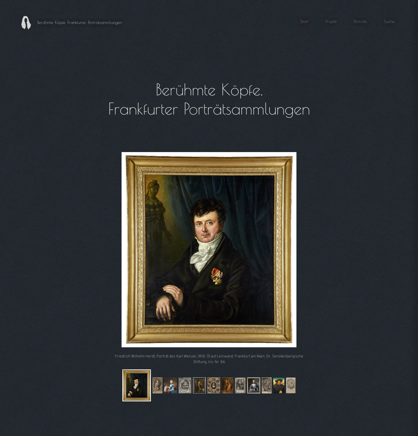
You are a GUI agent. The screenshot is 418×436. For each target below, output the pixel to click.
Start (304, 21)
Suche (389, 21)
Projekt (331, 21)
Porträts (360, 21)
